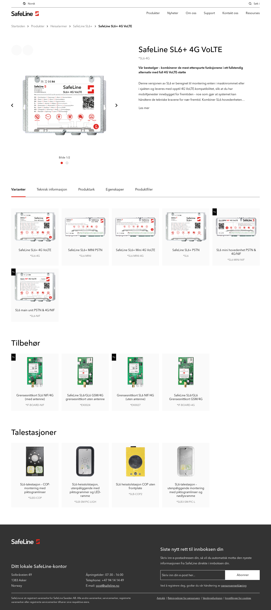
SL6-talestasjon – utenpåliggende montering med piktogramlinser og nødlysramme (185, 490)
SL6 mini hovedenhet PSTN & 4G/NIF (236, 251)
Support (209, 13)
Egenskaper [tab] (115, 189)
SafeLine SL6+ (82, 26)
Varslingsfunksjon (212, 598)
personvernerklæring (234, 585)
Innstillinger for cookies (238, 598)
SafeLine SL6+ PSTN (185, 250)
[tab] (62, 163)
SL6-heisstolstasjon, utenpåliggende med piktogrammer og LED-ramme (85, 490)
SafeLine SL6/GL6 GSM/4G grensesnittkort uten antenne (85, 397)
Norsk (29, 3)
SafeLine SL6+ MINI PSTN (85, 250)
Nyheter (172, 13)
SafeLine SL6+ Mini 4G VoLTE (135, 250)
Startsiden (18, 26)
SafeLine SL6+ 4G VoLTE (115, 26)
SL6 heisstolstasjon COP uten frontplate (135, 486)
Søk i (254, 3)
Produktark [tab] (86, 189)
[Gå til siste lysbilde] (12, 105)
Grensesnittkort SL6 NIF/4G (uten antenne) (135, 397)
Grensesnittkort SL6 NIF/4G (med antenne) (34, 397)
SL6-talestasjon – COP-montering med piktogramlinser (35, 488)
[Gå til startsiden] (25, 13)
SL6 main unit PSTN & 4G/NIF (35, 310)
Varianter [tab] (18, 189)
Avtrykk (161, 598)
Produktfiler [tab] (144, 189)
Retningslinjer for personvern (184, 598)
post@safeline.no (107, 585)
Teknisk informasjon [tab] (52, 189)
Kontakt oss (230, 13)
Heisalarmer (58, 26)
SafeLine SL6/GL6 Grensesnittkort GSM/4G (185, 397)
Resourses (253, 13)
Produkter (153, 13)
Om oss (191, 13)
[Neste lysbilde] (116, 105)
